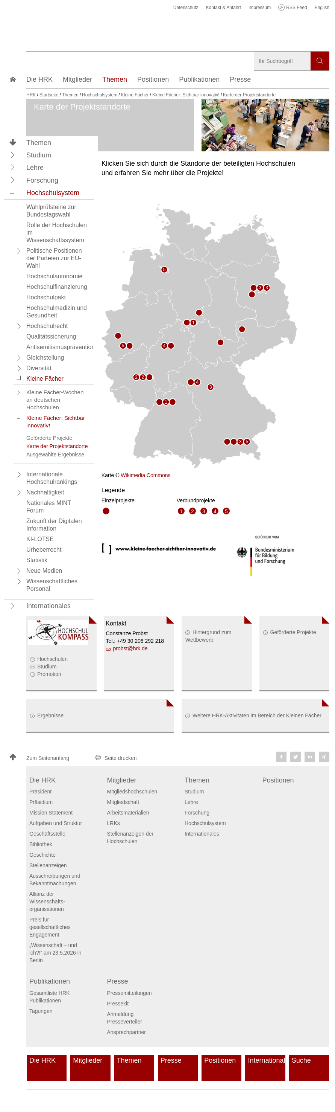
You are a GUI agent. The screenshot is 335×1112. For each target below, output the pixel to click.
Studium (46, 667)
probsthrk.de (130, 648)
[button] (13, 154)
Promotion (49, 674)
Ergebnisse (50, 715)
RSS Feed (296, 7)
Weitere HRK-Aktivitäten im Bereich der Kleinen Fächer (257, 715)
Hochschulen (52, 659)
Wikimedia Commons (145, 475)
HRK (31, 95)
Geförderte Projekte (293, 632)
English (322, 7)
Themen (38, 142)
